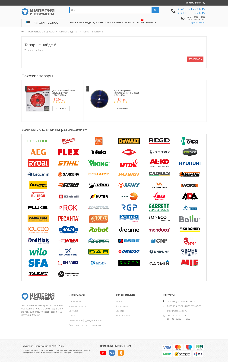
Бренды (120, 310)
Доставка (73, 310)
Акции (119, 301)
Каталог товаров (45, 22)
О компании (75, 301)
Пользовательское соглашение (85, 325)
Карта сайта (122, 306)
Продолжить (195, 59)
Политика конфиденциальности (85, 320)
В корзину (61, 108)
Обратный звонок (197, 23)
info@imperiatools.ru (177, 310)
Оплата (72, 315)
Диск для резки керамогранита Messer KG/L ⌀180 (126, 93)
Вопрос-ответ (123, 315)
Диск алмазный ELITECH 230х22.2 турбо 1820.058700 (65, 93)
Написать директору (195, 2)
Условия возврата (78, 306)
